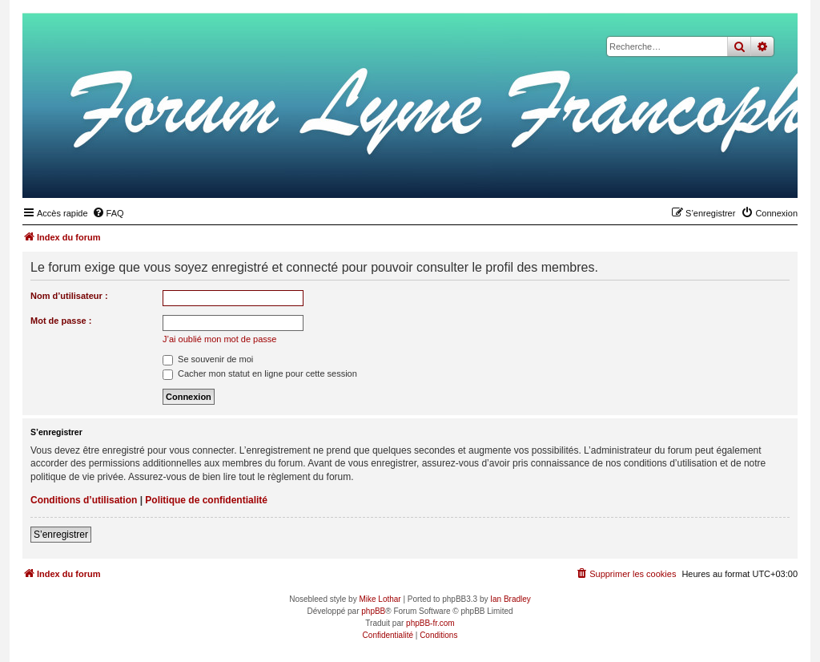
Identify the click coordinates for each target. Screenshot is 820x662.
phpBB (373, 611)
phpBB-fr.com (430, 623)
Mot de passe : (60, 320)
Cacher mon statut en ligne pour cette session (260, 373)
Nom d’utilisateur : (69, 296)
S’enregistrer (61, 534)
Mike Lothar (379, 599)
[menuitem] (108, 213)
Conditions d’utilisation (83, 500)
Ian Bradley (510, 599)
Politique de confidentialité (206, 500)
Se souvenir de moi (208, 359)
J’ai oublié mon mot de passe (219, 339)
